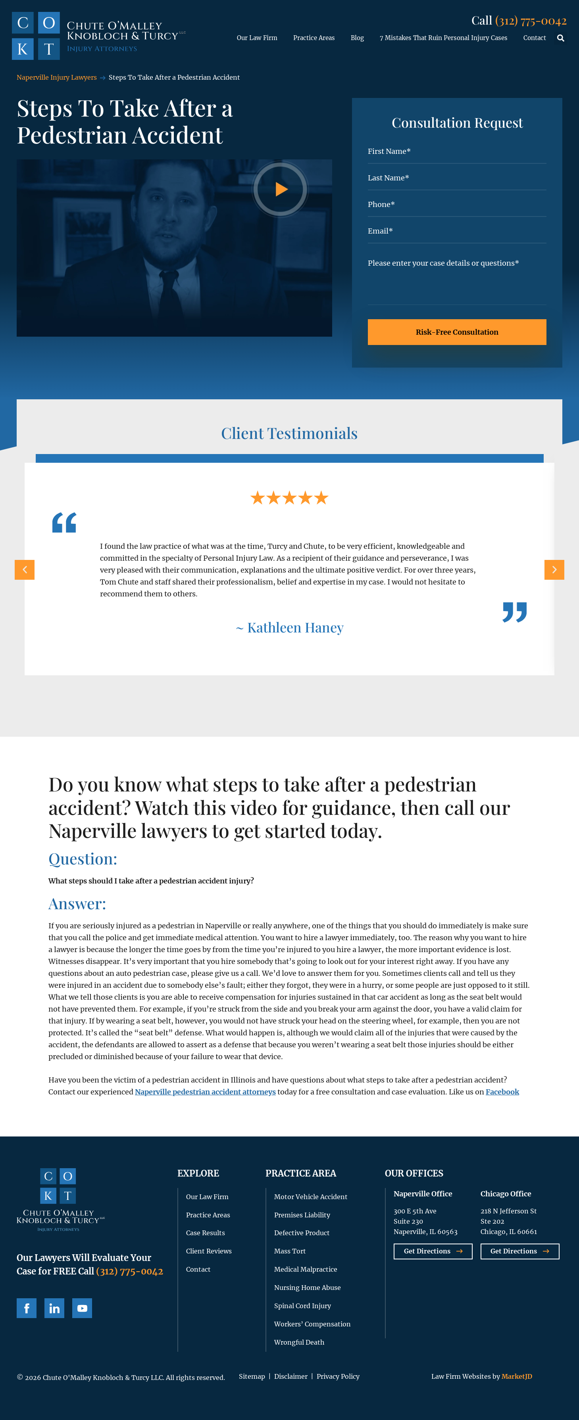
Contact (534, 38)
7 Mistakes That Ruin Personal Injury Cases (444, 38)
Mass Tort (290, 1251)
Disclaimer (291, 1376)
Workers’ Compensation (312, 1324)
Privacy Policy (338, 1376)
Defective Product (302, 1233)
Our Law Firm (257, 38)
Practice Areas (314, 38)
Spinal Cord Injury (302, 1306)
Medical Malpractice (305, 1269)
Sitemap (252, 1376)
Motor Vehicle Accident (311, 1197)
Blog (357, 38)
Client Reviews (209, 1251)
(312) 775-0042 (531, 19)
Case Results (205, 1233)
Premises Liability (302, 1215)
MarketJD (516, 1376)
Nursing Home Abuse (307, 1288)
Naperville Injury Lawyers (57, 77)
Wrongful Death (299, 1342)
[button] (560, 38)
